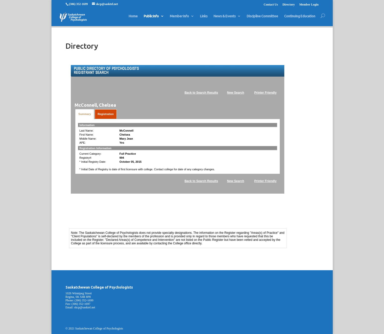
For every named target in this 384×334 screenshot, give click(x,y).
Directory (289, 4)
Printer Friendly (265, 92)
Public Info (151, 18)
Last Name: (86, 130)
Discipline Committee (262, 18)
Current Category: (90, 153)
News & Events (224, 18)
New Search (235, 92)
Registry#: (85, 157)
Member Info (179, 18)
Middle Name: (87, 138)
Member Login (309, 4)
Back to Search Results (201, 92)
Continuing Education (299, 18)
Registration (106, 114)
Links (203, 18)
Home (133, 18)
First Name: (86, 134)
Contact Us (271, 4)
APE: (82, 142)
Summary (84, 114)
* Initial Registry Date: (92, 161)
